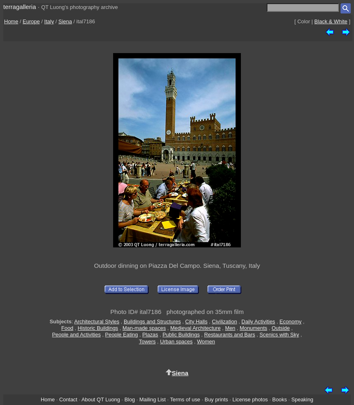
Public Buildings (181, 335)
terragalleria (19, 6)
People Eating (121, 335)
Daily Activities (258, 321)
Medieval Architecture (195, 328)
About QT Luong (100, 399)
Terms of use (185, 399)
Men (230, 328)
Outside (280, 328)
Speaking (302, 399)
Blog (130, 399)
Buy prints (216, 399)
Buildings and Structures (152, 321)
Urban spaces (176, 341)
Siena (65, 21)
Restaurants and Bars (229, 335)
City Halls (196, 321)
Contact (68, 399)
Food (67, 328)
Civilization (224, 321)
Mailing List (152, 399)
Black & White (330, 21)
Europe (31, 21)
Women (206, 341)
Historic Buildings (98, 328)
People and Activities (76, 335)
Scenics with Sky (279, 335)
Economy (291, 321)
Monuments (253, 328)
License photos (250, 399)
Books (279, 399)
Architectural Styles (96, 321)
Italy (49, 21)
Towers (147, 341)
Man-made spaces (144, 328)
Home (11, 21)
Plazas (150, 335)
